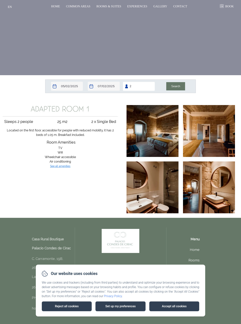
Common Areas (78, 6)
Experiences (137, 6)
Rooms (194, 260)
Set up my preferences (120, 306)
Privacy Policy (113, 296)
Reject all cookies (67, 306)
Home (55, 6)
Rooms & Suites (108, 6)
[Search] (175, 86)
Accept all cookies (174, 306)
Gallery (160, 6)
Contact (180, 6)
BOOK (229, 6)
